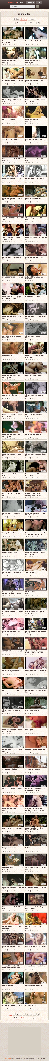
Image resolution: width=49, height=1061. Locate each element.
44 (34, 23)
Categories (30, 2)
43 (31, 23)
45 (38, 23)
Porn (15, 2)
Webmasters (42, 1058)
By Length (32, 19)
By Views (24, 19)
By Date (16, 19)
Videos (39, 2)
